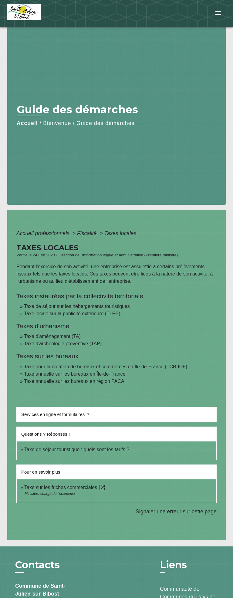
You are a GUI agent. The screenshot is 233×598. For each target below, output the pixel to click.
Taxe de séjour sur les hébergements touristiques (77, 306)
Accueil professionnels (43, 233)
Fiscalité (87, 233)
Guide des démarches (105, 123)
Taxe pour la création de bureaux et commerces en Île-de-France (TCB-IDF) (105, 366)
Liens (173, 565)
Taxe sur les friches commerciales (65, 487)
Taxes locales (120, 233)
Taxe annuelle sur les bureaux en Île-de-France (74, 374)
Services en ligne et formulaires (53, 414)
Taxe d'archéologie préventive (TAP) (63, 343)
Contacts (37, 565)
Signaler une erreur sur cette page (176, 511)
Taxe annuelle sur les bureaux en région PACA (74, 381)
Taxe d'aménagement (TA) (52, 336)
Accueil (27, 123)
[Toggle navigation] (218, 13)
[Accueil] (30, 13)
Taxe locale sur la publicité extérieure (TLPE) (72, 313)
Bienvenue (57, 123)
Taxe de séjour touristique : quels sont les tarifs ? (76, 449)
